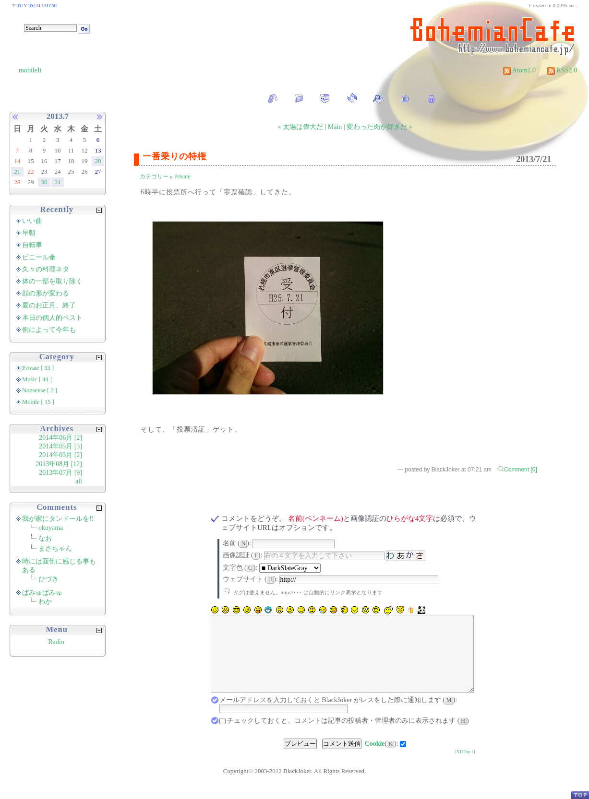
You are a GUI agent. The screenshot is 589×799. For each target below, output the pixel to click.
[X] (458, 766)
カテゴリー (154, 176)
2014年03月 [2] (60, 454)
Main (335, 126)
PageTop (580, 795)
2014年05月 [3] (60, 446)
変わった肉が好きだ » (379, 126)
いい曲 (32, 220)
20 (98, 160)
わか (45, 601)
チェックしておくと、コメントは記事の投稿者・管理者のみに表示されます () (348, 735)
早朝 (29, 232)
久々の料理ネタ (45, 269)
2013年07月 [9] (60, 472)
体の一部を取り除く (52, 281)
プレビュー (300, 758)
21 (17, 171)
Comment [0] (520, 469)
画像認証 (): (243, 555)
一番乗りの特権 (174, 156)
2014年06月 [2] (60, 437)
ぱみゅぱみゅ (42, 592)
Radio (56, 642)
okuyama (50, 527)
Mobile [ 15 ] (38, 402)
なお (45, 538)
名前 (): (237, 543)
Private (182, 176)
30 (44, 182)
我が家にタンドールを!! (58, 518)
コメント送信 (342, 758)
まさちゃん (55, 548)
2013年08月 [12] (59, 464)
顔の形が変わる (45, 293)
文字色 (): (240, 567)
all (78, 481)
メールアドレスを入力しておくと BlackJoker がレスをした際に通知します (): (338, 714)
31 (58, 182)
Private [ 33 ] (38, 367)
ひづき (48, 579)
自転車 (32, 244)
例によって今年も (49, 329)
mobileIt (30, 70)
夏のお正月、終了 (49, 305)
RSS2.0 (562, 70)
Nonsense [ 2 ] (39, 390)
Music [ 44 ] (37, 379)
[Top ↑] (468, 766)
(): (381, 758)
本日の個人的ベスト (52, 317)
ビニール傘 (39, 257)
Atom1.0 (519, 70)
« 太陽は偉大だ (301, 126)
